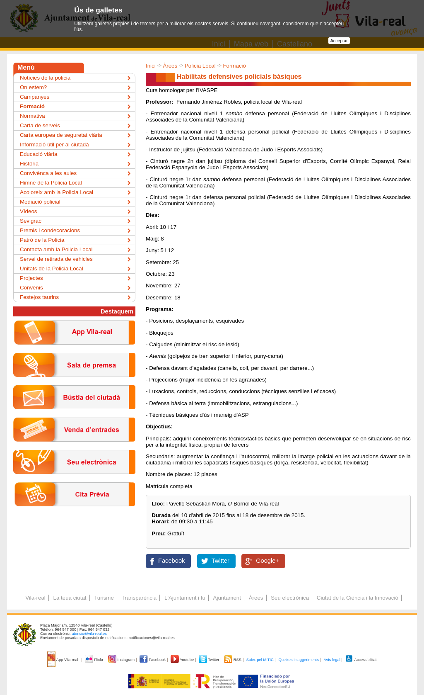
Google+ (267, 560)
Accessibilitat (360, 660)
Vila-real (35, 598)
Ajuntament (227, 598)
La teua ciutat (69, 598)
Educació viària (38, 154)
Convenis (31, 287)
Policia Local (200, 66)
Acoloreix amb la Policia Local (56, 192)
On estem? (33, 87)
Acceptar (339, 40)
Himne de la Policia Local (51, 183)
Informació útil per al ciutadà (54, 144)
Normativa (32, 116)
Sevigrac (30, 221)
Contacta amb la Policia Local (56, 249)
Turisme (104, 598)
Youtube (183, 660)
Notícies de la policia (45, 78)
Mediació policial (40, 202)
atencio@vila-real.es (89, 634)
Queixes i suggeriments (298, 660)
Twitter (220, 560)
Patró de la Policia (42, 240)
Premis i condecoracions (50, 230)
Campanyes (34, 97)
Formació (234, 66)
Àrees (170, 66)
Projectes (31, 278)
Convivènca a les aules (48, 173)
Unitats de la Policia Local (51, 268)
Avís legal (331, 660)
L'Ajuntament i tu (184, 598)
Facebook (171, 560)
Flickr (94, 660)
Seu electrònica (290, 598)
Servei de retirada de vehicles (56, 259)
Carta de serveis (40, 125)
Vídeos (28, 211)
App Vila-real (63, 660)
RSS (233, 660)
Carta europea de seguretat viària (61, 135)
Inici (151, 66)
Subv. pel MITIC (260, 660)
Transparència (139, 598)
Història (29, 163)
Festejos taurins (39, 297)
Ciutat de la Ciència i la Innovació (357, 598)
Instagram (122, 660)
